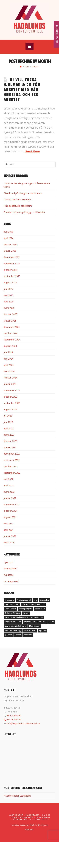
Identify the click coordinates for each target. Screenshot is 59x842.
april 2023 (9, 428)
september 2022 (12, 472)
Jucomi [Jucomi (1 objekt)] (26, 613)
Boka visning (43, 817)
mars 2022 (9, 491)
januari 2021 (10, 536)
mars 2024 (9, 371)
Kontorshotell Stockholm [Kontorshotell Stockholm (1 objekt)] (34, 622)
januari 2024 (10, 383)
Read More (32, 151)
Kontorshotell (10, 568)
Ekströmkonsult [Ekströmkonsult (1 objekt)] (28, 604)
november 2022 (12, 460)
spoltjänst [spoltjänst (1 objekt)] (8, 635)
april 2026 (9, 238)
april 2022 (9, 485)
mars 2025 (9, 307)
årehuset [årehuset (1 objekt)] (28, 635)
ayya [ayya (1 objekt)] (35, 600)
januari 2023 (10, 447)
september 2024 (12, 339)
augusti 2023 (10, 409)
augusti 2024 (10, 345)
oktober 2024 (10, 333)
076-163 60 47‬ (13, 719)
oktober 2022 (10, 466)
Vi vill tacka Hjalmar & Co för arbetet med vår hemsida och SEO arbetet (22, 89)
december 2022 (12, 453)
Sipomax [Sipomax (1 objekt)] (42, 630)
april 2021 (9, 529)
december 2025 (12, 257)
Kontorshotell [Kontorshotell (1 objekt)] (37, 617)
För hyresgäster (22, 819)
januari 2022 (10, 498)
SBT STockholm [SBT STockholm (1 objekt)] (30, 630)
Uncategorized (11, 581)
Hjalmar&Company (38, 825)
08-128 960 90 (13, 715)
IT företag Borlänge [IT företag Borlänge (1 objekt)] (12, 613)
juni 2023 (8, 422)
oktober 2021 (10, 510)
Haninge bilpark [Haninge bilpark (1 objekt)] (25, 609)
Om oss (46, 815)
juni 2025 (8, 288)
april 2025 (9, 301)
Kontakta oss (41, 819)
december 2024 (12, 326)
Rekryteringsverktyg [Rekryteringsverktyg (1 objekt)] (13, 630)
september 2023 (12, 403)
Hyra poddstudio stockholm (18, 205)
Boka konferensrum (22, 817)
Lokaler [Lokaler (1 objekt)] (51, 622)
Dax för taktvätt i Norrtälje (17, 199)
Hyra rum (8, 562)
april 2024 (9, 364)
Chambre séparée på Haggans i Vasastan (24, 212)
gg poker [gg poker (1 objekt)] (40, 604)
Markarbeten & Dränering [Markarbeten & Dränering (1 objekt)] (15, 626)
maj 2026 (8, 231)
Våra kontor (16, 815)
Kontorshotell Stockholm (17, 795)
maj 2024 (8, 358)
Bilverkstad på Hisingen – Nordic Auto (23, 193)
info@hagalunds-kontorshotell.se (23, 723)
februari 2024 (10, 377)
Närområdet (32, 815)
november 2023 (12, 390)
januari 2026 (10, 250)
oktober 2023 (10, 396)
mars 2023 (9, 434)
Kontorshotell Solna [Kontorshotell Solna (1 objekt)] (13, 622)
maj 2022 (8, 479)
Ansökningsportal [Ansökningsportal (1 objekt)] (24, 600)
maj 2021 (8, 523)
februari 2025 (10, 314)
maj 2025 (8, 295)
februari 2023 (10, 441)
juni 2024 (8, 352)
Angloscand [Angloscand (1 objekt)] (9, 600)
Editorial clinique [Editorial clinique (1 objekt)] (12, 604)
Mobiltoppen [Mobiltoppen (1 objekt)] (34, 626)
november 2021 (12, 504)
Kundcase (9, 574)
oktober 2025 (10, 269)
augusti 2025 (10, 282)
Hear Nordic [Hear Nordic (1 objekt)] (40, 609)
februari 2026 (10, 244)
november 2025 (12, 263)
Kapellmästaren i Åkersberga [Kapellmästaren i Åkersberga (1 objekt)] (16, 617)
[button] (29, 46)
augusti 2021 (10, 517)
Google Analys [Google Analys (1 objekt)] (10, 609)
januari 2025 (10, 320)
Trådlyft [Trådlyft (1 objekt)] (18, 635)
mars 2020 (9, 542)
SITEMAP (29, 829)
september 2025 (12, 276)
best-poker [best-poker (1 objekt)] (44, 600)
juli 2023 (8, 415)
